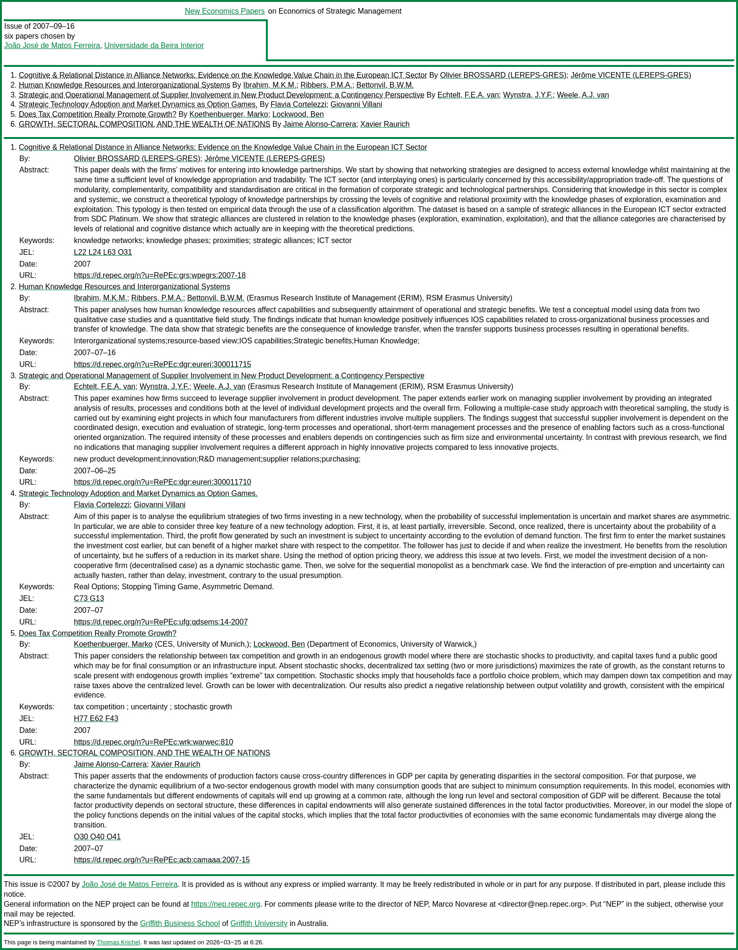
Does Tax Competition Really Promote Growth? (97, 114)
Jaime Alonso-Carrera (319, 124)
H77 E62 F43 (96, 719)
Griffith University (259, 923)
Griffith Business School (180, 923)
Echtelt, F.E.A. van (468, 95)
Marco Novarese (459, 904)
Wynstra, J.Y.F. (528, 95)
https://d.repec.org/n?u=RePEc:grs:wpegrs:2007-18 (160, 275)
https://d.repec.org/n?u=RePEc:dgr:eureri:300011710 (162, 482)
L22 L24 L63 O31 (103, 252)
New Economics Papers (225, 11)
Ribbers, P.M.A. (327, 85)
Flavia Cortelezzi (298, 104)
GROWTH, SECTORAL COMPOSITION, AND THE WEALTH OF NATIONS (144, 124)
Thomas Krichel (118, 942)
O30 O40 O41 (97, 837)
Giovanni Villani (356, 104)
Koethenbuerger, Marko (229, 114)
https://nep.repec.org (225, 904)
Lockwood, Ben (298, 114)
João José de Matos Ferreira (52, 45)
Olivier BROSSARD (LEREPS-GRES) (503, 75)
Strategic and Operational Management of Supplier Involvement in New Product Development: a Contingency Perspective (222, 95)
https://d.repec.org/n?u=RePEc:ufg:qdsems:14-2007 (161, 622)
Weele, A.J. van (583, 95)
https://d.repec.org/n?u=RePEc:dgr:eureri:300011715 (162, 364)
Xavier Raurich (384, 124)
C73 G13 (89, 598)
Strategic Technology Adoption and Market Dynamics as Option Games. (138, 104)
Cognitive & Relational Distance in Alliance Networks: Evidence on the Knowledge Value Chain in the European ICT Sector (223, 75)
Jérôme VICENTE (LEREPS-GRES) (630, 75)
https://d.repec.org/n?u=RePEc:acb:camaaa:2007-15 (162, 860)
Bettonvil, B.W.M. (385, 85)
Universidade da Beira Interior (154, 45)
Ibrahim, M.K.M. (270, 85)
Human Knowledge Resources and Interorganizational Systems (124, 85)
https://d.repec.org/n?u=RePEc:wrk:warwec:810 (153, 742)
